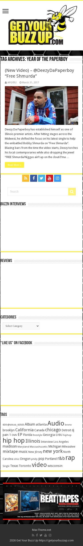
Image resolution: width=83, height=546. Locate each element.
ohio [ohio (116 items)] (16, 459)
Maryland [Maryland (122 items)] (23, 446)
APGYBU (12, 82)
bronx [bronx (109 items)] (68, 424)
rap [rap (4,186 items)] (70, 457)
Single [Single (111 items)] (6, 466)
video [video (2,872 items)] (39, 464)
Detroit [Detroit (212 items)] (66, 430)
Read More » (14, 164)
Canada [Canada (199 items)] (39, 430)
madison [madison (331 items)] (10, 446)
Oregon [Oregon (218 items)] (25, 458)
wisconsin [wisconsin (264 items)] (55, 466)
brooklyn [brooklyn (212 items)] (9, 430)
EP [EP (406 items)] (20, 434)
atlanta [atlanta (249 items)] (41, 424)
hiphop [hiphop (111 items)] (67, 435)
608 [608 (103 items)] (5, 424)
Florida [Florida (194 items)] (27, 435)
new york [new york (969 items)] (53, 451)
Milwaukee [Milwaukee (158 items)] (68, 446)
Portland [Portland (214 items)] (51, 458)
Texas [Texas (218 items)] (14, 466)
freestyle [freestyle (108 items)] (37, 435)
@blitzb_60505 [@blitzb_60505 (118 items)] (15, 424)
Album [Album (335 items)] (30, 424)
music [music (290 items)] (23, 452)
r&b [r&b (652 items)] (61, 458)
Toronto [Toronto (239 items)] (25, 466)
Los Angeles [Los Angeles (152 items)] (61, 441)
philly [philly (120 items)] (34, 458)
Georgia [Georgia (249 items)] (49, 435)
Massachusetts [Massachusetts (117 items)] (39, 446)
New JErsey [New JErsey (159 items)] (35, 451)
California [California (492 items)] (24, 430)
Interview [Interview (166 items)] (47, 441)
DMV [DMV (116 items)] (14, 435)
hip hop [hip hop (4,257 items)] (14, 440)
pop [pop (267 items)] (41, 459)
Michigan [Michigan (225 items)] (54, 446)
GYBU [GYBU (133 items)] (59, 435)
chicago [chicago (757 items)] (53, 429)
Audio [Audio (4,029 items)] (55, 423)
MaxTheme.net (41, 529)
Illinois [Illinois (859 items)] (32, 441)
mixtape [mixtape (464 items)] (10, 451)
